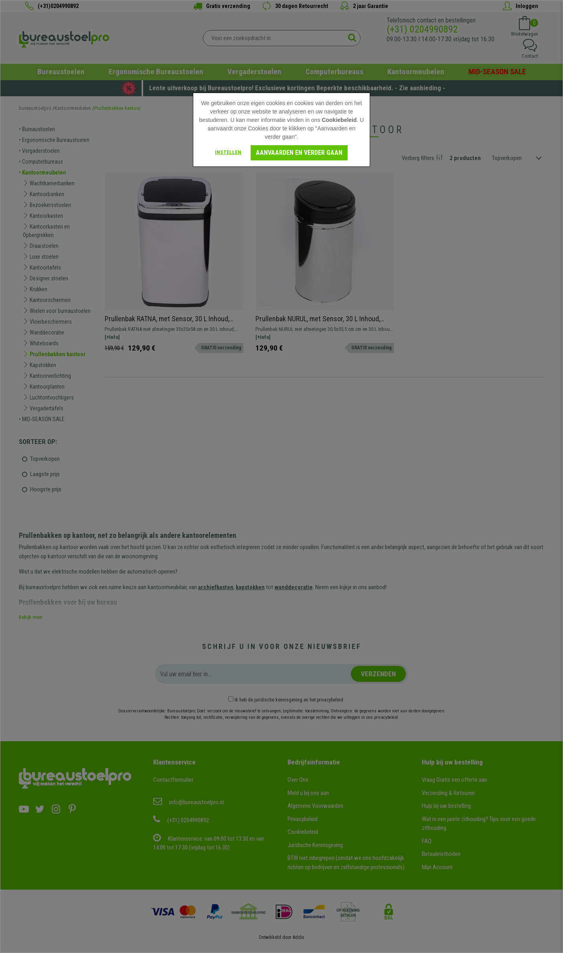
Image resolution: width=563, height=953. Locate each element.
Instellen (228, 152)
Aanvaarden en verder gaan (299, 152)
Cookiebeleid (339, 120)
